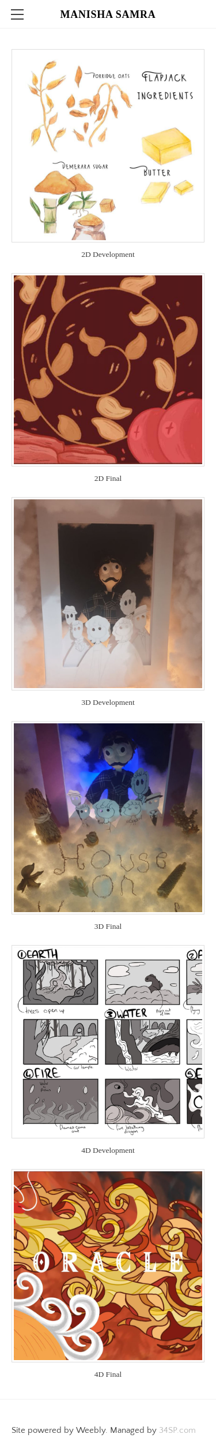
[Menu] (17, 14)
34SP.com (177, 1430)
